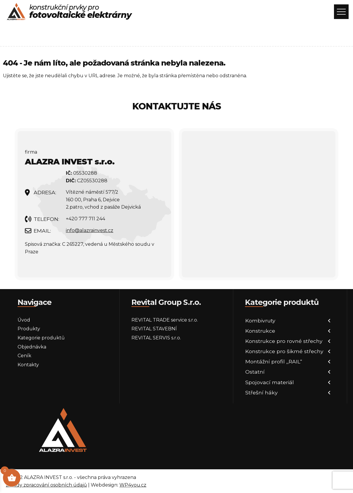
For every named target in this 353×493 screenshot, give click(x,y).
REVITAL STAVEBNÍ (154, 328)
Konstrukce (260, 331)
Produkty (29, 328)
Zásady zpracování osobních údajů (46, 485)
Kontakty (28, 364)
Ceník (24, 355)
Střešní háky (261, 392)
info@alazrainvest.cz (89, 230)
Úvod (24, 320)
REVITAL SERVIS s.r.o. (156, 338)
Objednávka (32, 347)
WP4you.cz (132, 485)
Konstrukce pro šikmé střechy (284, 351)
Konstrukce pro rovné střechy (284, 341)
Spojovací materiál (269, 382)
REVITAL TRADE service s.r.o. (164, 320)
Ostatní (255, 372)
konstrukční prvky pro (80, 11)
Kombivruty (260, 320)
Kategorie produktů (41, 338)
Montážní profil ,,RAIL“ (273, 361)
